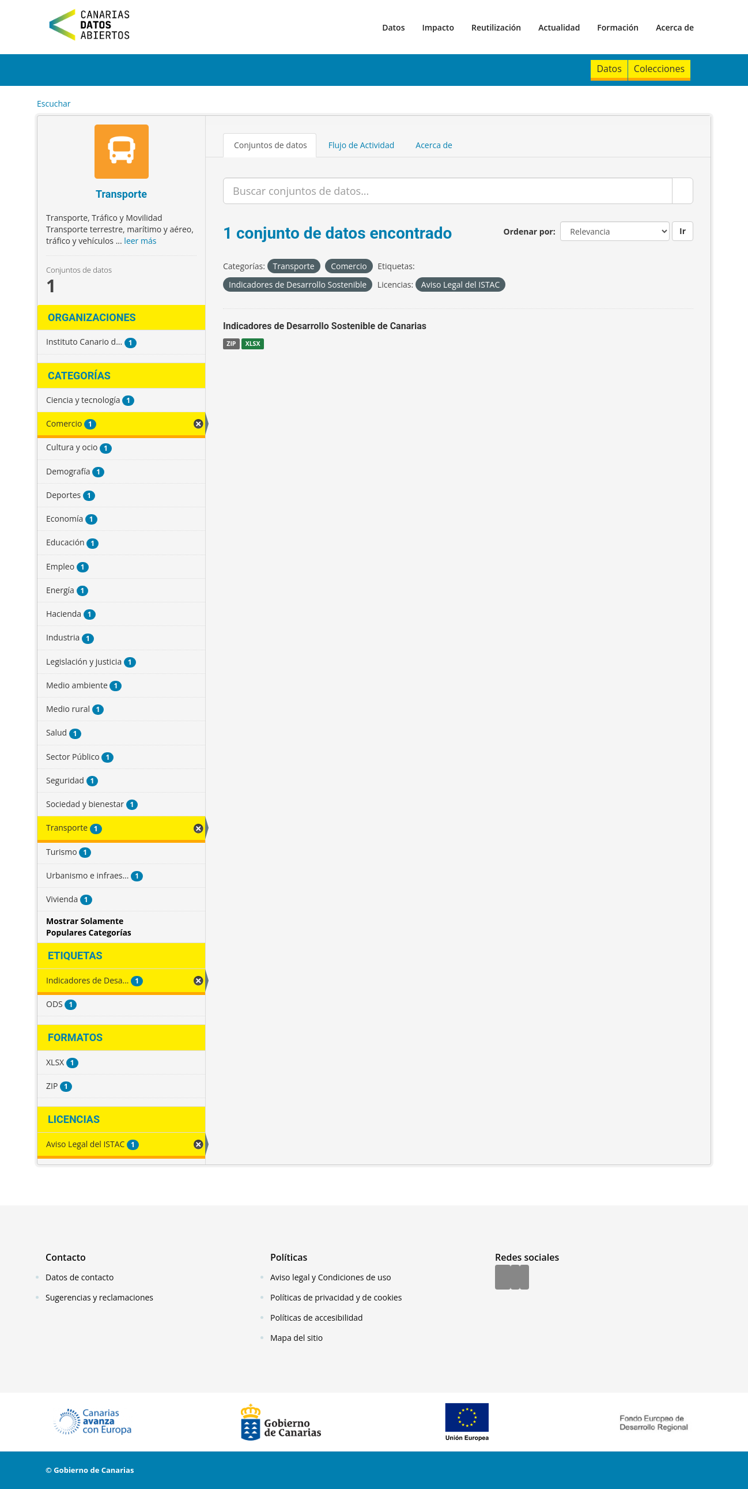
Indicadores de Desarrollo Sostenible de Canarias (324, 326)
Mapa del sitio (296, 1337)
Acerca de (675, 27)
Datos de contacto (80, 1277)
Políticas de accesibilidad (316, 1317)
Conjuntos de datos (270, 145)
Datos (393, 27)
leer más (140, 240)
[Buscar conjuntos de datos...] (448, 191)
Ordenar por (528, 231)
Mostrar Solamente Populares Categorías (88, 926)
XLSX (252, 344)
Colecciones (659, 68)
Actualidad (559, 27)
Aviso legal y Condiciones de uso (330, 1277)
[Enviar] (682, 191)
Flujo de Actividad (361, 145)
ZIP (231, 344)
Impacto (438, 27)
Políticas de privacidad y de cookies (336, 1297)
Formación (618, 27)
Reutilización (496, 27)
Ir (682, 230)
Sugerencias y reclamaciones (99, 1297)
